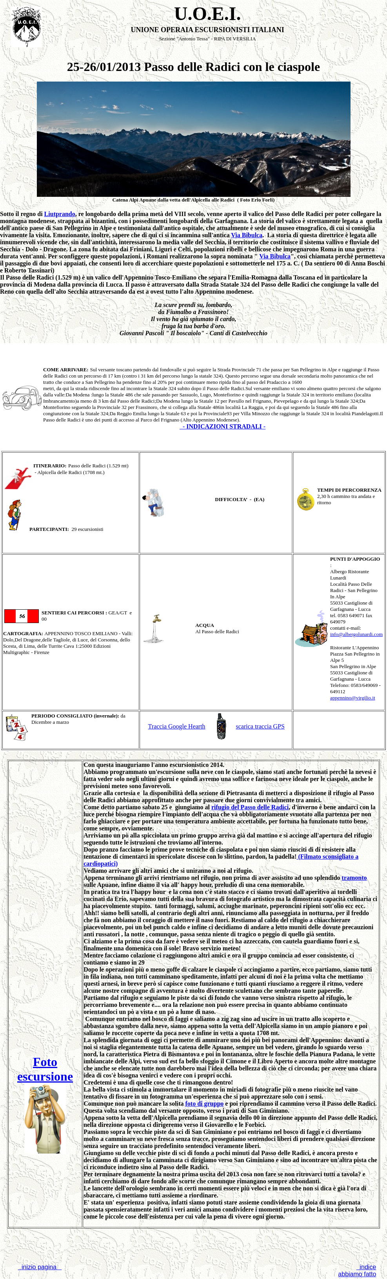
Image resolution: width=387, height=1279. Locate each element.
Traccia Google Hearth (176, 726)
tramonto (354, 877)
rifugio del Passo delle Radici (250, 807)
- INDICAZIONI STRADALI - (222, 426)
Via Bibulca (246, 235)
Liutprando (59, 214)
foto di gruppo (204, 1103)
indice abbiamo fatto (357, 1270)
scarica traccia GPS (260, 726)
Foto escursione (45, 1069)
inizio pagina (40, 1267)
